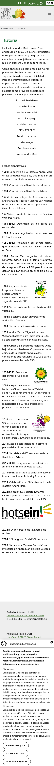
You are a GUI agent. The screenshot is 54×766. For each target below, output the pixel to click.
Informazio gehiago (30, 670)
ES (52, 3)
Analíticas (10, 676)
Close (51, 648)
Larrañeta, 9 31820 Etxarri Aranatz (24, 637)
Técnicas (9, 713)
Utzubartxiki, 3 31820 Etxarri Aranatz (25, 615)
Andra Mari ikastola (13, 9)
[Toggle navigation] (50, 13)
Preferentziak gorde (15, 752)
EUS (48, 3)
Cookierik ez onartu (15, 760)
